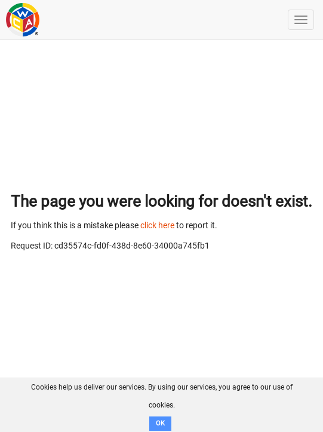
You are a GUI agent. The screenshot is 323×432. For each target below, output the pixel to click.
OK (160, 423)
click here (157, 225)
